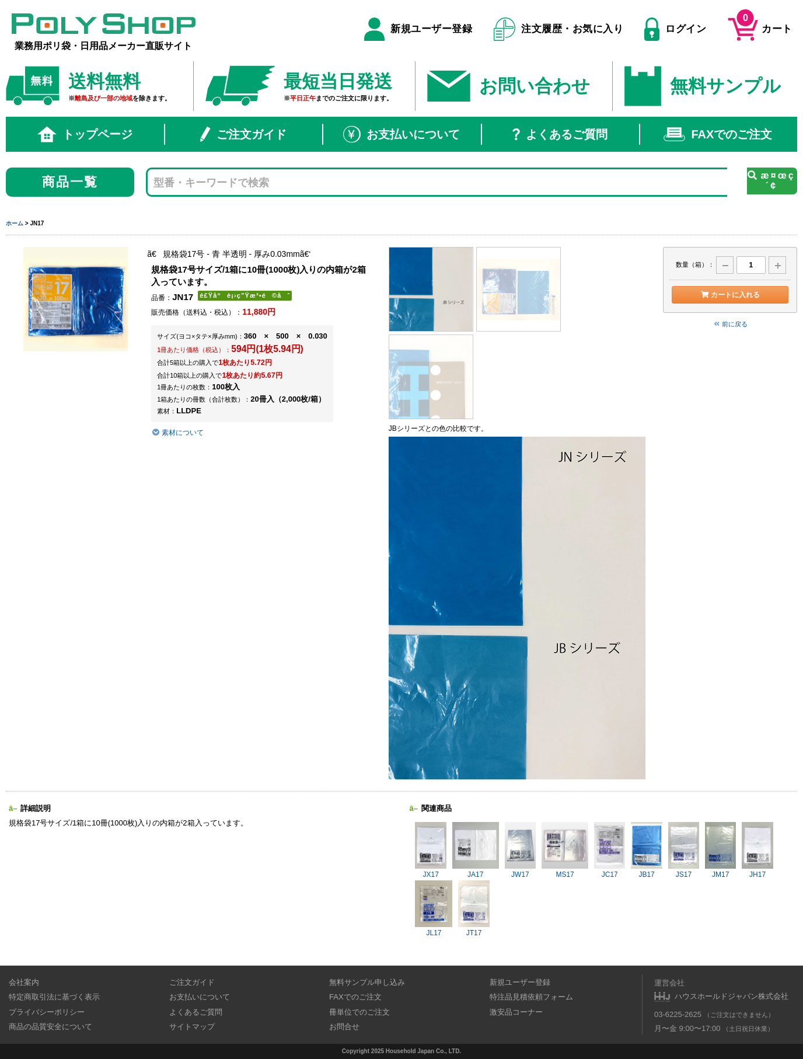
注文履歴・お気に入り (559, 29)
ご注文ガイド (243, 134)
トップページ (85, 134)
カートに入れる (729, 295)
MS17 (565, 850)
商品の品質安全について (50, 1026)
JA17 (475, 850)
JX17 (430, 850)
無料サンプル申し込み (367, 982)
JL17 (433, 908)
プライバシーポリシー (47, 1012)
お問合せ (344, 1026)
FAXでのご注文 (718, 134)
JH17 (757, 850)
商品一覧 (70, 182)
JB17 (646, 850)
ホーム (14, 223)
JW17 (520, 850)
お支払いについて (401, 134)
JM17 (720, 850)
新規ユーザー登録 (418, 29)
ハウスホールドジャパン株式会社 (731, 996)
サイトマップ (192, 1026)
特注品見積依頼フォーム (531, 996)
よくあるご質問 (560, 134)
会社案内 (24, 982)
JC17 (609, 850)
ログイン (675, 29)
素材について (178, 433)
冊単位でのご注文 (359, 1012)
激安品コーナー (516, 1012)
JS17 (683, 850)
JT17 (473, 908)
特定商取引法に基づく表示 (54, 996)
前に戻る (730, 324)
